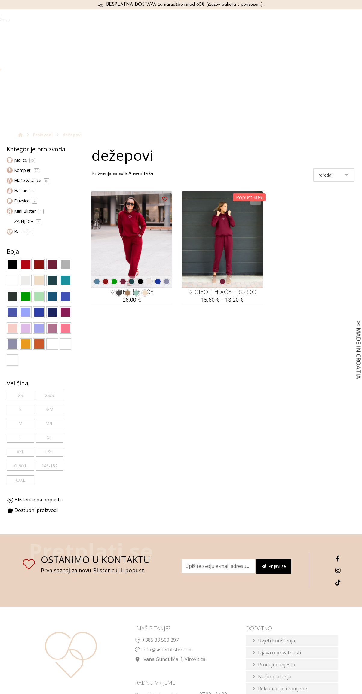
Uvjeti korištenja (276, 556)
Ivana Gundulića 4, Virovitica (170, 574)
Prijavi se (274, 482)
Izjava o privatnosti (279, 568)
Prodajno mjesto (276, 580)
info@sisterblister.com (164, 565)
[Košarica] (337, 19)
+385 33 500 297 (157, 555)
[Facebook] (338, 474)
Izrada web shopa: (294, 688)
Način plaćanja (274, 592)
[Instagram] (338, 486)
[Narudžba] (333, 90)
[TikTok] (338, 498)
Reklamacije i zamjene (282, 604)
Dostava (267, 616)
